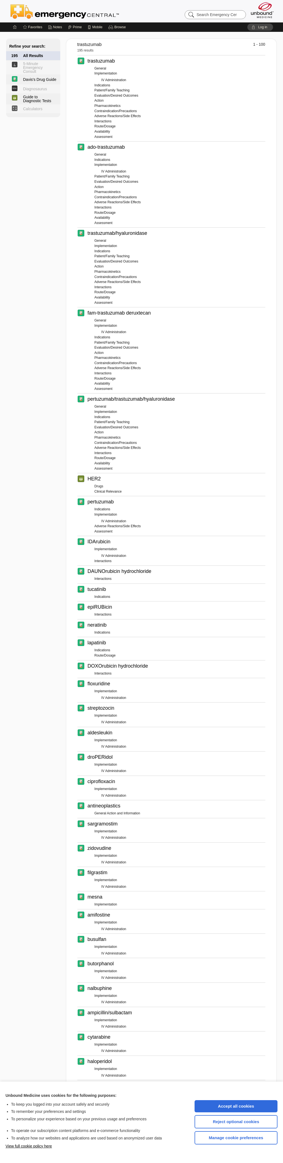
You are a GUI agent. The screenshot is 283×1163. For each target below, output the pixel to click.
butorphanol (101, 963)
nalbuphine (100, 988)
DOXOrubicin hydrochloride (118, 666)
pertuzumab (101, 502)
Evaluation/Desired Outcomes (116, 95)
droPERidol (100, 757)
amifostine (99, 915)
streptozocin (101, 708)
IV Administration (113, 80)
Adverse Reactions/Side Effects (118, 116)
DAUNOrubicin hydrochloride (119, 571)
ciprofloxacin (101, 781)
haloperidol (100, 1061)
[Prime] (75, 27)
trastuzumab (101, 61)
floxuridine (99, 683)
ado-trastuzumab (106, 147)
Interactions (103, 121)
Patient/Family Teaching (112, 90)
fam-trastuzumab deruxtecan (119, 313)
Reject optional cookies (236, 1121)
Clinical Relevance (108, 491)
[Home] (15, 27)
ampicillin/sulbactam (110, 1012)
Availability (102, 131)
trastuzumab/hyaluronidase (117, 233)
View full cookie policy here (29, 1146)
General (100, 68)
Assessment (103, 137)
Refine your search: (27, 46)
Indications (102, 85)
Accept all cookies (236, 1106)
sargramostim (103, 824)
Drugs (99, 486)
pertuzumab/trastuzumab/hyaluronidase (131, 399)
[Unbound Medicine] (262, 10)
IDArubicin (99, 541)
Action (99, 100)
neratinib (97, 625)
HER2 (94, 479)
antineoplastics (104, 806)
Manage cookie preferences (236, 1137)
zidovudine (99, 848)
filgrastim (98, 872)
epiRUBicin (100, 607)
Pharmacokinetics (108, 106)
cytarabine (99, 1037)
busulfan (97, 939)
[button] (117, 27)
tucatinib (97, 589)
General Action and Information (117, 813)
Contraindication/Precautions (116, 111)
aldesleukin (100, 732)
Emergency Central (79, 11)
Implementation (106, 73)
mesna (95, 897)
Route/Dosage (105, 126)
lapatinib (97, 642)
